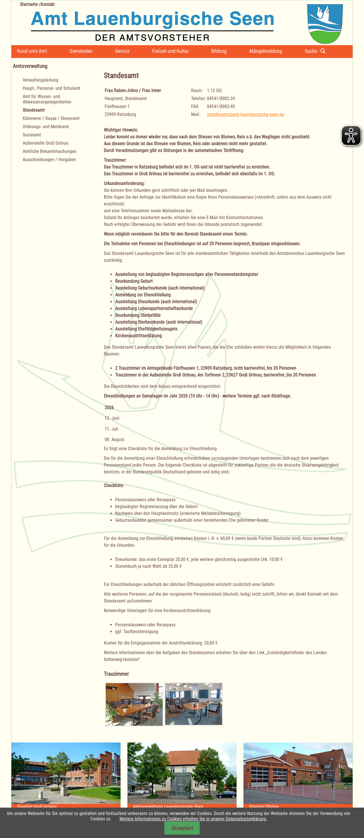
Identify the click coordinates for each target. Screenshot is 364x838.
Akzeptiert (182, 828)
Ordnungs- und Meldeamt (46, 126)
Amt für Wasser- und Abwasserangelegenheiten (47, 99)
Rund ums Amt (32, 51)
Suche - (315, 51)
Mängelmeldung (265, 51)
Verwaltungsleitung (40, 80)
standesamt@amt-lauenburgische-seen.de (245, 114)
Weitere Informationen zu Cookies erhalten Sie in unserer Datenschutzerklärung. (193, 819)
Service (122, 51)
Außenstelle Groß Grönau (46, 143)
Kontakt (47, 4)
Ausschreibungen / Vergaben (49, 159)
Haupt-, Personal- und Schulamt (51, 88)
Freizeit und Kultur (170, 51)
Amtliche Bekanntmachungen (49, 151)
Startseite (29, 4)
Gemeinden (81, 51)
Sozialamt (32, 135)
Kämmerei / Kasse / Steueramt (51, 118)
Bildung (219, 51)
